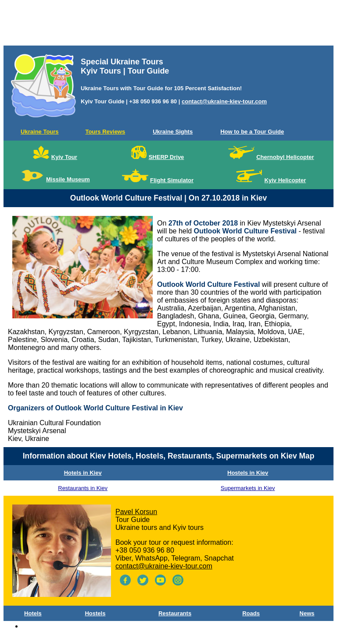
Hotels (33, 613)
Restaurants (174, 613)
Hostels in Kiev (247, 472)
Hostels (95, 613)
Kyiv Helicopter (285, 180)
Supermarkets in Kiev (248, 488)
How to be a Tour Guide (252, 131)
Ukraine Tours (39, 131)
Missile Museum (68, 179)
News (307, 613)
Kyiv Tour (64, 157)
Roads (251, 613)
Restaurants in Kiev (83, 488)
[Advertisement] (168, 24)
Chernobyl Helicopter (285, 157)
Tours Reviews (105, 131)
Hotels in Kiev (83, 472)
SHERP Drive (166, 157)
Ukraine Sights (173, 131)
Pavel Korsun (136, 511)
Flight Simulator (172, 180)
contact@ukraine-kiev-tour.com (224, 101)
